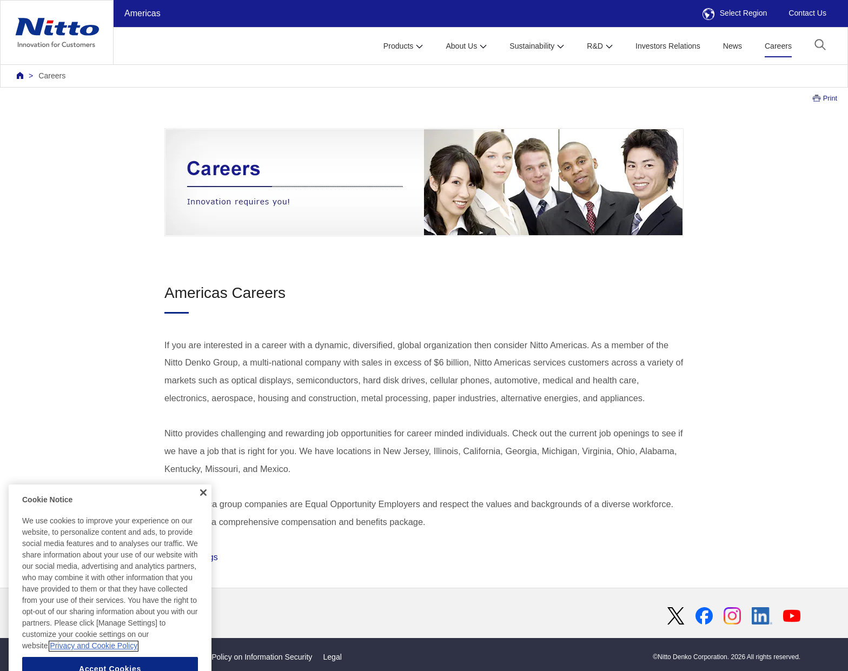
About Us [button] (461, 46)
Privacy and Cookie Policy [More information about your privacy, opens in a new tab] (93, 660)
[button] (820, 45)
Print (830, 98)
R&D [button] (595, 46)
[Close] (203, 507)
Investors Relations (667, 46)
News (732, 46)
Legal (332, 657)
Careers (778, 46)
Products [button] (398, 46)
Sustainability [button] (531, 46)
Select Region (735, 13)
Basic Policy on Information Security (252, 657)
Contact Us (807, 13)
